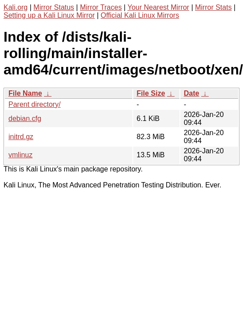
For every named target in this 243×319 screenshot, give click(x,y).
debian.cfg (24, 118)
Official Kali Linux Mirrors (139, 15)
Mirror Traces (101, 7)
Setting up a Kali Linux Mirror (49, 15)
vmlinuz (20, 155)
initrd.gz (20, 136)
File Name (25, 93)
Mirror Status (53, 7)
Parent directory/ (34, 104)
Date (191, 93)
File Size (151, 93)
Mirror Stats (213, 7)
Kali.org (16, 7)
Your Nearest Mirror (158, 7)
